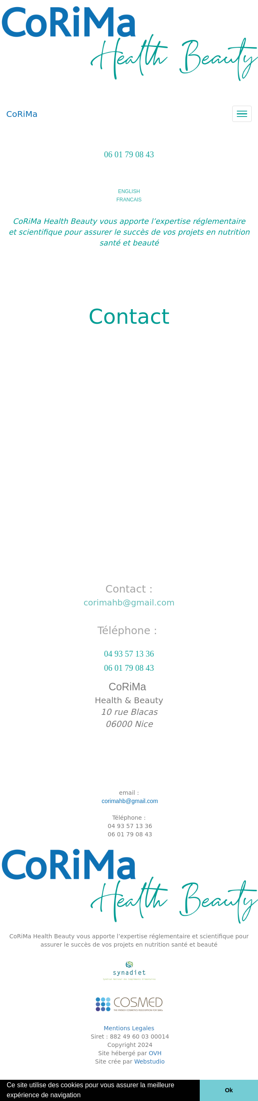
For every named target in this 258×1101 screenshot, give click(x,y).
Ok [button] (229, 1090)
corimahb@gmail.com (129, 603)
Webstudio (149, 1061)
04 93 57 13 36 (129, 653)
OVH (155, 1053)
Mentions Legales (129, 1028)
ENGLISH (129, 191)
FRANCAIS (129, 200)
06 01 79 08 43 (129, 154)
